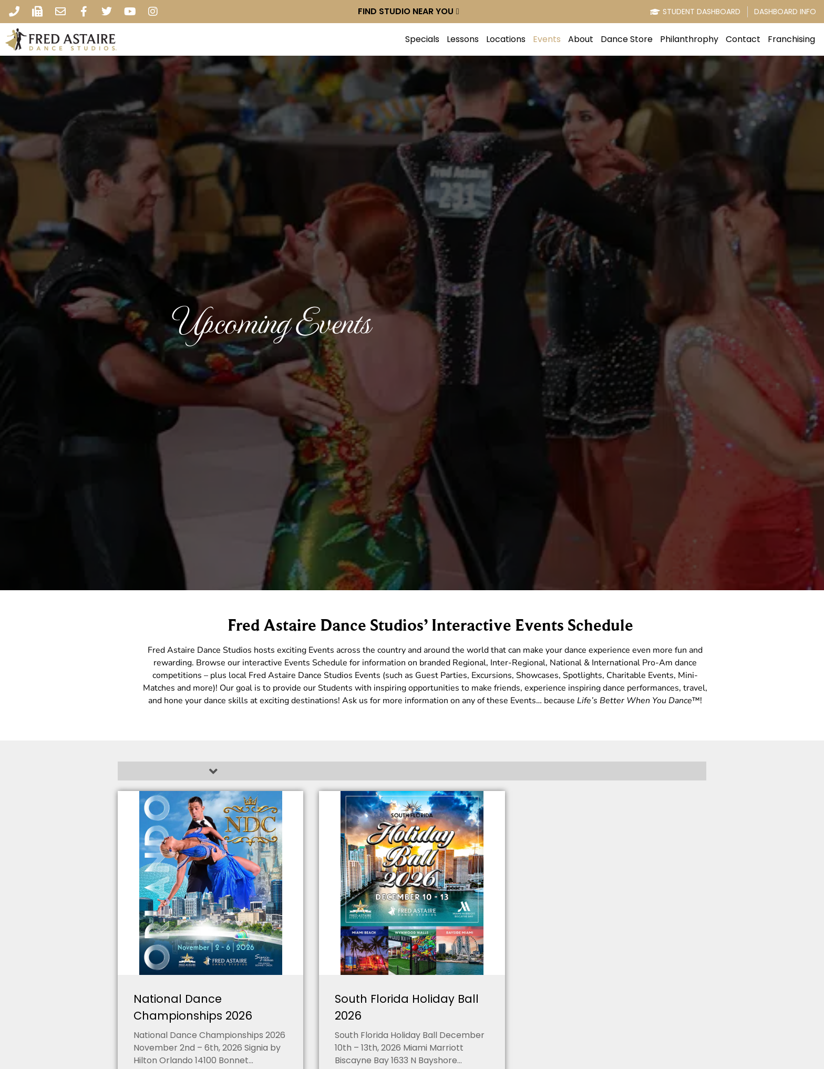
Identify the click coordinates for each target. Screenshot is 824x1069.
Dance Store (627, 39)
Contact (743, 39)
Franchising (791, 39)
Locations (506, 39)
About (580, 39)
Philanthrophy (689, 39)
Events (547, 39)
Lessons (463, 39)
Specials (422, 39)
